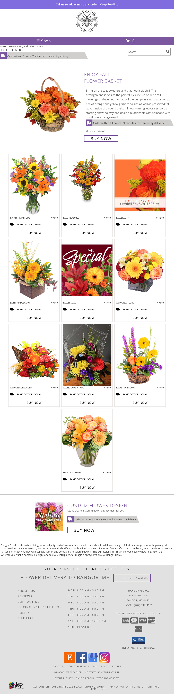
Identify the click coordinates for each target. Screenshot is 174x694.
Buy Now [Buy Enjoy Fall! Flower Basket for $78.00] (101, 138)
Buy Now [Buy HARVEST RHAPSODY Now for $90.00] (34, 232)
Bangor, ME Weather (68, 672)
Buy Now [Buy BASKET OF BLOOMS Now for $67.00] (140, 402)
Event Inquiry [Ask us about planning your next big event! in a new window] (64, 678)
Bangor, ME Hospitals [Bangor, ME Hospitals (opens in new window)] (106, 666)
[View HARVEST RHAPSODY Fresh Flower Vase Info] (33, 185)
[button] (138, 640)
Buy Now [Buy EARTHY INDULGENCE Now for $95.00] (34, 317)
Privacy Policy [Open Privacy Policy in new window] (118, 686)
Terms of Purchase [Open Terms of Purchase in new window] (146, 686)
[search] (167, 51)
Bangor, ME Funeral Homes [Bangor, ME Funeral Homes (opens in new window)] (71, 666)
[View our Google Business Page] (92, 662)
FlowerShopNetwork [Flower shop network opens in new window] (89, 686)
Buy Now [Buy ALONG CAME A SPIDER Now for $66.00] (87, 402)
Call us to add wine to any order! (87, 4)
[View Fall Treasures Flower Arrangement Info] (87, 178)
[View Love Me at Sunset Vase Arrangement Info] (87, 440)
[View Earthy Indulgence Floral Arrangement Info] (33, 270)
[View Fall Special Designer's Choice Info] (87, 270)
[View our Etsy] (69, 662)
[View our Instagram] (104, 662)
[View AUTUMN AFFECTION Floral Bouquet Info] (140, 270)
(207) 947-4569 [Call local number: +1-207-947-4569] (143, 605)
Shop (43, 41)
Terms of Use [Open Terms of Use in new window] (97, 688)
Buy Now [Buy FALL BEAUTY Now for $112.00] (140, 232)
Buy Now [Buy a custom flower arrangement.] (84, 530)
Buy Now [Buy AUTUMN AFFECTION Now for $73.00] (140, 317)
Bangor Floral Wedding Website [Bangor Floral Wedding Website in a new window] (97, 678)
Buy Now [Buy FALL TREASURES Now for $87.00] (87, 232)
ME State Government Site (102, 672)
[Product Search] (146, 51)
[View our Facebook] (81, 662)
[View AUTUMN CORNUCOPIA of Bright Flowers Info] (33, 355)
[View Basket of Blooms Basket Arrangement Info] (140, 355)
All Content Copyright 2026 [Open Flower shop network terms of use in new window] (53, 686)
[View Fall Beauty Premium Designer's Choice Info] (140, 185)
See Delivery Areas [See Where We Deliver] (132, 578)
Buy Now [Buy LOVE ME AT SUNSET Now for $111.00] (87, 487)
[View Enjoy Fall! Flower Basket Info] (51, 106)
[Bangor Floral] (87, 31)
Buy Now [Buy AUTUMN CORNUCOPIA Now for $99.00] (34, 402)
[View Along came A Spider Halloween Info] (87, 355)
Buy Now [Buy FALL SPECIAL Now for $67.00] (87, 317)
